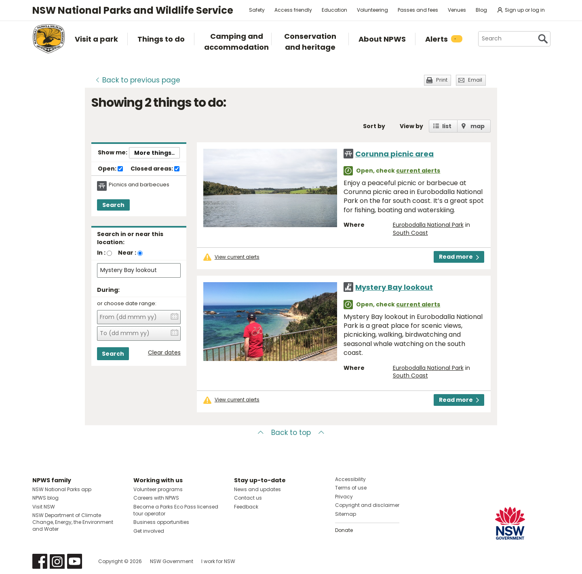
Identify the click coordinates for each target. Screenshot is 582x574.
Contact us (248, 497)
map (477, 126)
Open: (110, 169)
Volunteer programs (158, 489)
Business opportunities (161, 522)
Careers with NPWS (156, 497)
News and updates (257, 489)
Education (334, 9)
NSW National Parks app (61, 489)
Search (113, 205)
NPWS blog (45, 497)
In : (101, 253)
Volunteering (372, 9)
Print (441, 80)
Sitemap (345, 514)
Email (475, 80)
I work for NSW (218, 561)
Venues (457, 9)
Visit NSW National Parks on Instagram (57, 561)
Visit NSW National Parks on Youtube (74, 561)
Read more (459, 257)
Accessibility (350, 479)
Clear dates (164, 353)
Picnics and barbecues (139, 184)
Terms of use (351, 487)
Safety (257, 9)
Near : (127, 253)
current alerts (418, 171)
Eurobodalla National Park (428, 225)
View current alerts (237, 257)
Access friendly (293, 9)
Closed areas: (155, 169)
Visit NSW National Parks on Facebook (39, 561)
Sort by (374, 126)
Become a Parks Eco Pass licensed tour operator (175, 510)
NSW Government (171, 561)
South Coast (410, 233)
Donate (344, 530)
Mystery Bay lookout (394, 287)
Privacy (344, 496)
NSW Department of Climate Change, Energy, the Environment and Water (72, 522)
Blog (481, 9)
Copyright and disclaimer (367, 505)
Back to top (291, 432)
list (446, 126)
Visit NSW (43, 506)
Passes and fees (418, 9)
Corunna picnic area (394, 154)
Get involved (148, 531)
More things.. (154, 153)
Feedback (246, 506)
